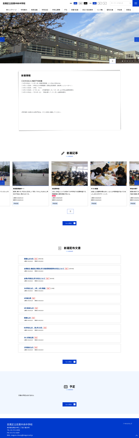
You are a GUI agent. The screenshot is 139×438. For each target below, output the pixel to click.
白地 (81, 3)
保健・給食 (74, 10)
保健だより (27, 318)
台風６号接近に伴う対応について (34, 278)
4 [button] (129, 61)
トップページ (12, 10)
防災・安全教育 (87, 10)
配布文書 (110, 10)
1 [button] (122, 61)
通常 (75, 3)
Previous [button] (2, 39)
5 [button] (132, 61)
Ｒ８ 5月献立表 (29, 337)
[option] (69, 38)
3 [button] (127, 61)
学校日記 (45, 10)
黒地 (86, 3)
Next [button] (136, 39)
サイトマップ (128, 423)
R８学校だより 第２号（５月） (33, 327)
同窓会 (128, 10)
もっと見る (69, 223)
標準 (95, 3)
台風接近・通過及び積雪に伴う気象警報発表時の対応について (44, 268)
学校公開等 (56, 10)
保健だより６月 (29, 259)
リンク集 (100, 10)
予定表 (119, 10)
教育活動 (34, 10)
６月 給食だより (29, 308)
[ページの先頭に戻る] (136, 435)
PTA (65, 10)
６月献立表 (27, 298)
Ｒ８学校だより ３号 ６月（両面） (35, 288)
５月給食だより (29, 347)
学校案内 (24, 10)
